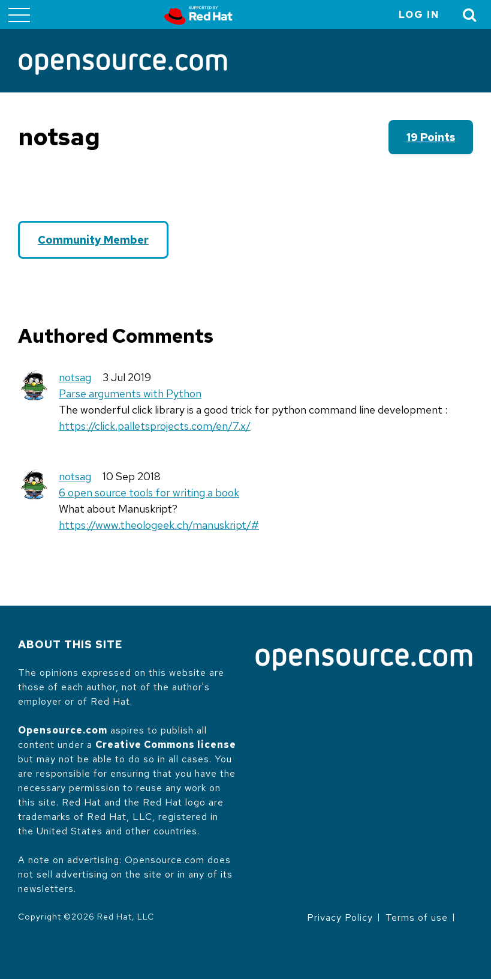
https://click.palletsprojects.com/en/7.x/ (155, 426)
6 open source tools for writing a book (149, 492)
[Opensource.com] (123, 65)
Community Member (93, 240)
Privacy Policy (340, 917)
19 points (430, 137)
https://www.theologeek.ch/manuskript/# (159, 525)
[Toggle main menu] (19, 14)
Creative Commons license (165, 744)
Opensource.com (62, 730)
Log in (419, 14)
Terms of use (416, 917)
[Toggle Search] (470, 14)
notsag (75, 377)
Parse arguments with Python (130, 393)
